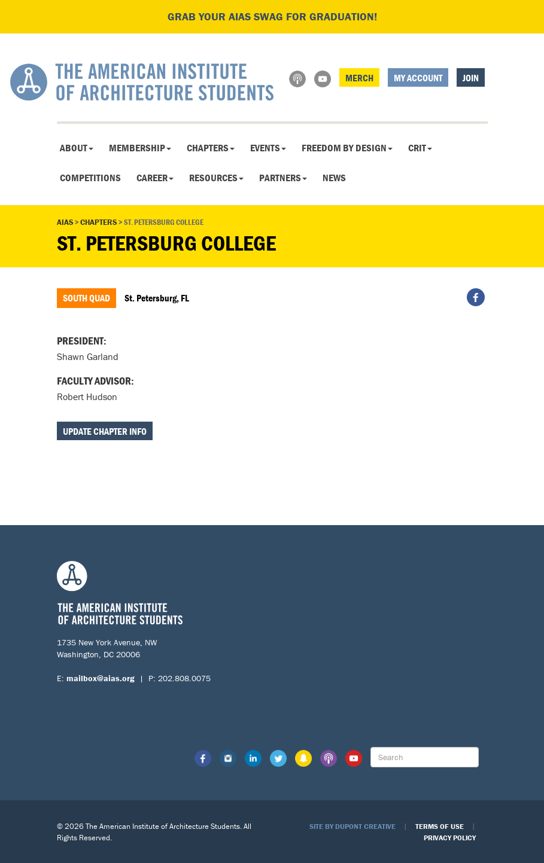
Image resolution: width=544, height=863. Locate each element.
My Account (418, 78)
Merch (359, 78)
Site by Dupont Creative (352, 826)
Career (155, 177)
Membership (140, 147)
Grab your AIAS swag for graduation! (272, 16)
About (76, 147)
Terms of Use (439, 826)
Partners (283, 177)
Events (268, 147)
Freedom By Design (347, 147)
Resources (216, 177)
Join (471, 78)
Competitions (90, 177)
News (334, 177)
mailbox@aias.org (100, 678)
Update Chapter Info (105, 431)
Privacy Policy (450, 837)
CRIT (420, 147)
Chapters (211, 147)
